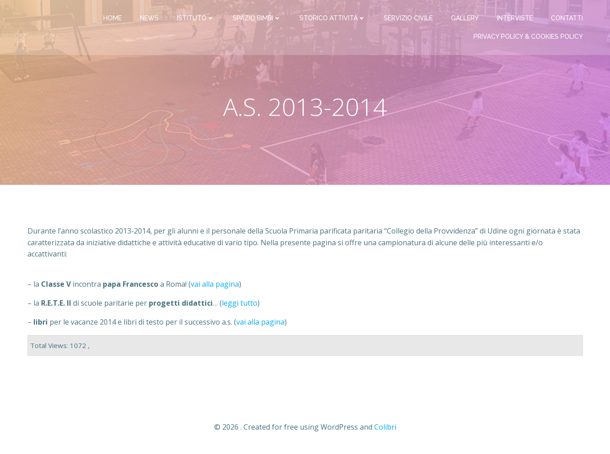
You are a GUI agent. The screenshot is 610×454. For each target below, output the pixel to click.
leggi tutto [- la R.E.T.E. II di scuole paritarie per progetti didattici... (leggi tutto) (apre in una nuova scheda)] (239, 303)
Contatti (567, 18)
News (149, 18)
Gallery (465, 18)
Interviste (515, 18)
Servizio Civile (408, 18)
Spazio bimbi (257, 18)
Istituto (196, 18)
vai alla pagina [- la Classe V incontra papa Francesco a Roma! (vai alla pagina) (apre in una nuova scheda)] (215, 284)
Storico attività (332, 18)
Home (112, 18)
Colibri (385, 427)
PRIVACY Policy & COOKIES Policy (528, 36)
